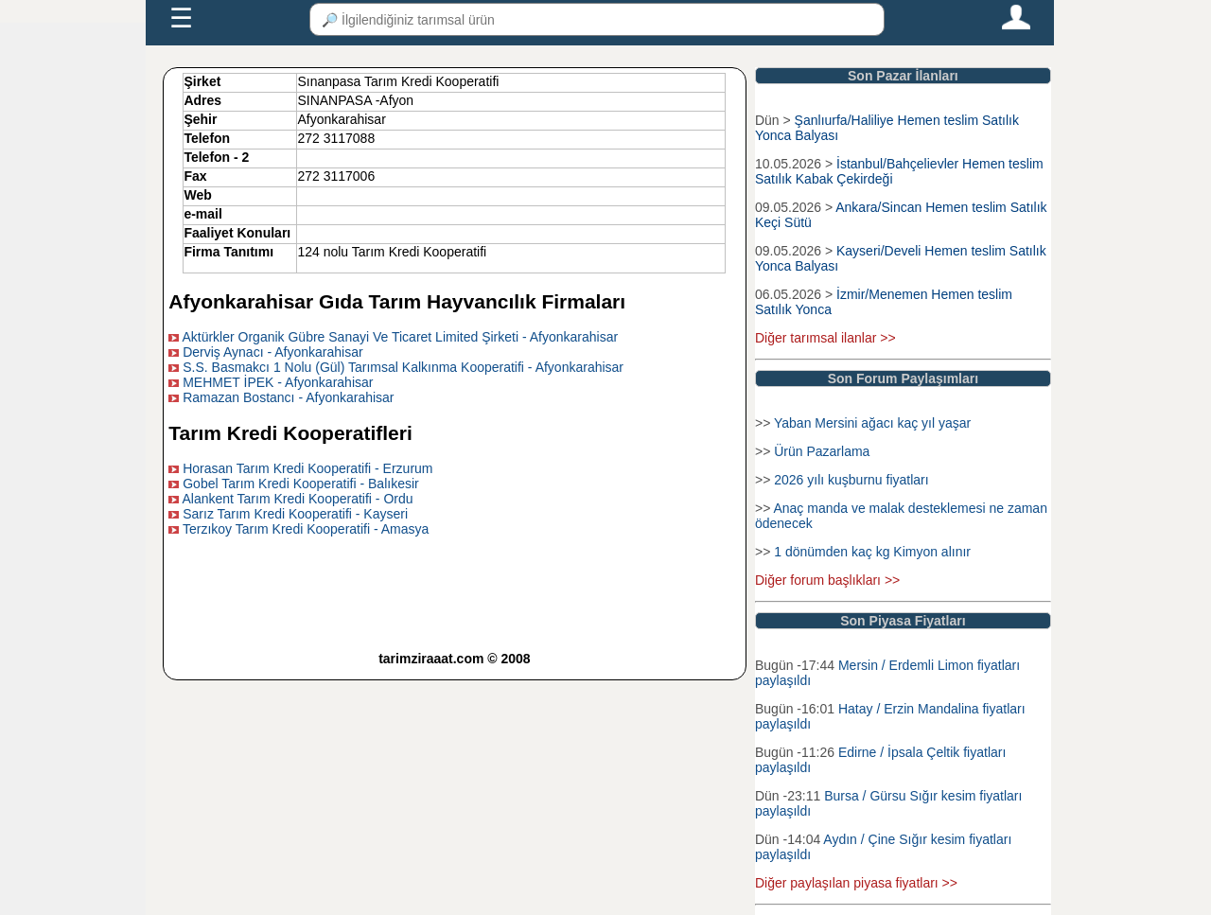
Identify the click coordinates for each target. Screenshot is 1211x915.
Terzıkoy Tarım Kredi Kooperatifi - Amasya (306, 529)
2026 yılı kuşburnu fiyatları (851, 479)
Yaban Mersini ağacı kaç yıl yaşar (872, 423)
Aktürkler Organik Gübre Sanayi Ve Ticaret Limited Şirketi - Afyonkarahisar (400, 336)
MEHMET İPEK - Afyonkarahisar (278, 382)
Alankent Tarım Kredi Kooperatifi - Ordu (297, 498)
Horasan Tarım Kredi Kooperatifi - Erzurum (307, 468)
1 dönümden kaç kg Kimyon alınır (872, 551)
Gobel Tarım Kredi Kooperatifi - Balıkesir (301, 483)
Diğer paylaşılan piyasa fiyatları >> (856, 882)
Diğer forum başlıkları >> (827, 580)
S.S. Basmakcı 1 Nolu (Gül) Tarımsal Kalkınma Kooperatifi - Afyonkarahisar (403, 367)
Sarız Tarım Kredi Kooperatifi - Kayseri (295, 513)
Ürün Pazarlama (821, 451)
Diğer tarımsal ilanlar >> (825, 337)
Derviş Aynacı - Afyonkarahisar (272, 352)
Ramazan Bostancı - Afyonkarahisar (288, 397)
